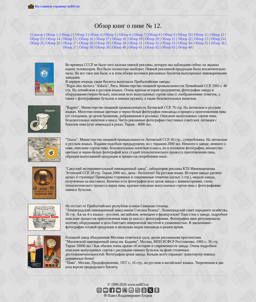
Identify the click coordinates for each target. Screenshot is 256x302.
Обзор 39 (103, 47)
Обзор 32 (152, 43)
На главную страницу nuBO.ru (57, 6)
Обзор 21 (168, 39)
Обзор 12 (217, 35)
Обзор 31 (135, 43)
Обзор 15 (70, 39)
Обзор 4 (96, 35)
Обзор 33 (168, 43)
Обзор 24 (218, 39)
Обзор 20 (152, 39)
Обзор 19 (135, 39)
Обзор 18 (119, 39)
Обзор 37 (70, 47)
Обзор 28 (86, 43)
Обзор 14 (53, 39)
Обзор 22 (185, 39)
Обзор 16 (86, 39)
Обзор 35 (201, 43)
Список (37, 35)
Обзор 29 (103, 43)
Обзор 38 (86, 47)
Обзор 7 (140, 35)
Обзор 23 (201, 39)
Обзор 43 (168, 47)
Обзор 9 (169, 35)
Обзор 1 (52, 35)
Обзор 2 (66, 35)
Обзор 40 (119, 47)
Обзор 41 (135, 47)
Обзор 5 (110, 35)
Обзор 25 (37, 43)
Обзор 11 (201, 35)
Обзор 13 (37, 39)
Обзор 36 (218, 43)
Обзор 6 (125, 35)
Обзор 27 (70, 43)
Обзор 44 (185, 47)
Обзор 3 (81, 35)
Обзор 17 (103, 39)
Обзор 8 (154, 35)
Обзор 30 (119, 43)
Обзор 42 (152, 47)
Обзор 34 (185, 43)
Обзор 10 (185, 35)
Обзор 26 (53, 43)
